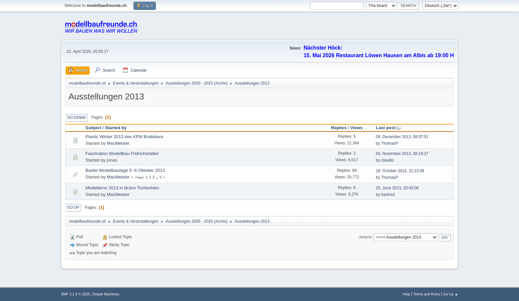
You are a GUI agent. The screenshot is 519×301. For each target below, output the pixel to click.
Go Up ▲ (450, 294)
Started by (115, 127)
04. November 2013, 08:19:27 (402, 153)
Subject (93, 127)
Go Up (73, 207)
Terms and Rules (426, 294)
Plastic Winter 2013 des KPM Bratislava (124, 136)
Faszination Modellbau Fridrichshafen (122, 153)
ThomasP (389, 143)
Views (356, 127)
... (157, 177)
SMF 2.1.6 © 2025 (75, 294)
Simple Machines (105, 294)
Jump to (365, 237)
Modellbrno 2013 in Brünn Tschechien (122, 187)
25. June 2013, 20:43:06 (397, 188)
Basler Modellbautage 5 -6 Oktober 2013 (125, 170)
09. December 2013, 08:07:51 (402, 136)
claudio (387, 160)
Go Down (76, 118)
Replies (339, 127)
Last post (388, 127)
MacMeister (118, 143)
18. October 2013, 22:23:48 (400, 171)
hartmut (388, 194)
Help (406, 294)
